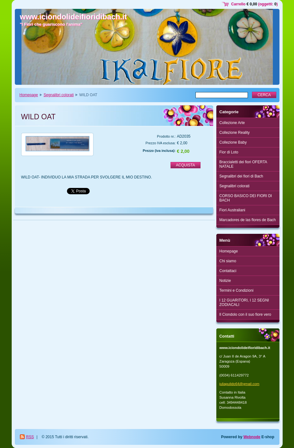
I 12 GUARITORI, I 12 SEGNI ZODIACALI (244, 302)
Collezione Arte (232, 123)
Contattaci (228, 271)
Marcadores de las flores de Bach (247, 220)
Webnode (252, 437)
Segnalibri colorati (59, 95)
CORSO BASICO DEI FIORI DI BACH (245, 198)
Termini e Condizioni (236, 290)
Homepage (29, 95)
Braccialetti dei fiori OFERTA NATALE (243, 164)
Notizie (225, 280)
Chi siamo (227, 261)
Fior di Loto (228, 152)
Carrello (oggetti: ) (254, 4)
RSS (30, 437)
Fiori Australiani (232, 210)
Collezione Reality (234, 132)
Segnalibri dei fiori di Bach (241, 176)
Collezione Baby (233, 142)
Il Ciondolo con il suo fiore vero (245, 314)
